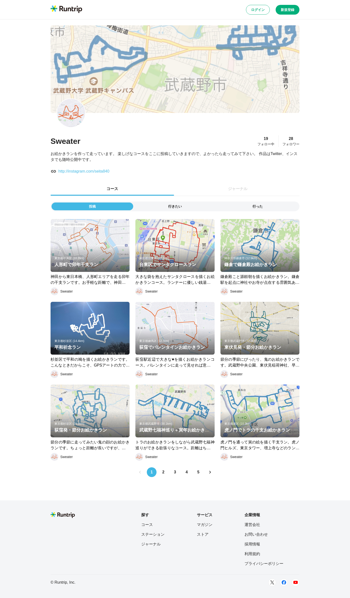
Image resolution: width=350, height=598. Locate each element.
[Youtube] (295, 582)
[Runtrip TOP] (66, 9)
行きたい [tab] (175, 206)
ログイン (258, 10)
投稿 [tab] (92, 206)
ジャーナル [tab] (237, 189)
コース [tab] (112, 189)
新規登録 (287, 10)
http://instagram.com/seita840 (83, 171)
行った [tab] (258, 206)
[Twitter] (272, 582)
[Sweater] (62, 291)
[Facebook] (284, 582)
